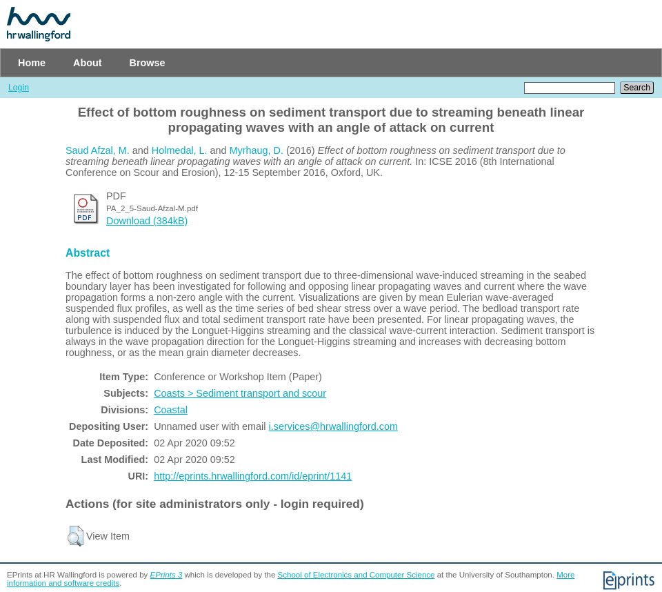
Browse (148, 62)
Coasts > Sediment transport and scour (240, 393)
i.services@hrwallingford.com (333, 426)
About (87, 62)
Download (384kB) (147, 220)
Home (32, 62)
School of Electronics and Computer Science (356, 575)
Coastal (171, 409)
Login (18, 87)
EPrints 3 (166, 575)
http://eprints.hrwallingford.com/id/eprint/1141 (253, 476)
